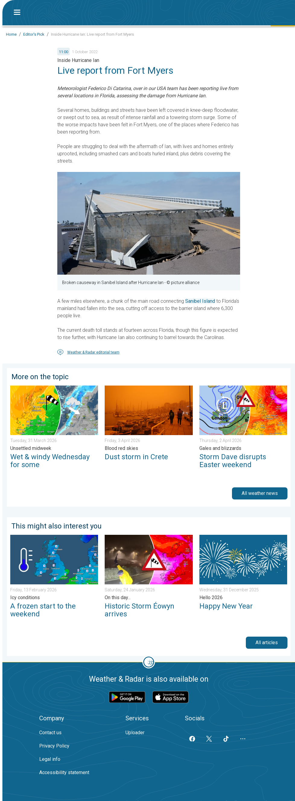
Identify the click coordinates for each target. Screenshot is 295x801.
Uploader (134, 732)
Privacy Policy (54, 746)
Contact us (50, 732)
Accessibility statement (64, 772)
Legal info (49, 759)
